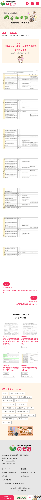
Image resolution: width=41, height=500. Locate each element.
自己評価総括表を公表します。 (26, 304)
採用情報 (23, 469)
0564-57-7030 (10, 461)
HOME (4, 33)
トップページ (6, 469)
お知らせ (14, 53)
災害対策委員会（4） (9, 397)
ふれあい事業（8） (8, 411)
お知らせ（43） (7, 400)
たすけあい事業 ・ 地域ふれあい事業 (13, 483)
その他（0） (6, 422)
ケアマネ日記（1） (21, 400)
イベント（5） (23, 419)
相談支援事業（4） (23, 411)
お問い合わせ (25, 476)
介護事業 (4, 476)
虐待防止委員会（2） (25, 397)
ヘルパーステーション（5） (11, 415)
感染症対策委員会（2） (17, 393)
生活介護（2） (21, 404)
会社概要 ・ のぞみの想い (9, 472)
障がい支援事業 (6, 480)
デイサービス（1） (8, 404)
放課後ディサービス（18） (25, 408)
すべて (5, 393)
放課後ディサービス (24, 53)
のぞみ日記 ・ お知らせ (28, 472)
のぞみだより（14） (28, 415)
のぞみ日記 (13, 33)
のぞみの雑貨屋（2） (9, 419)
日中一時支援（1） (8, 408)
